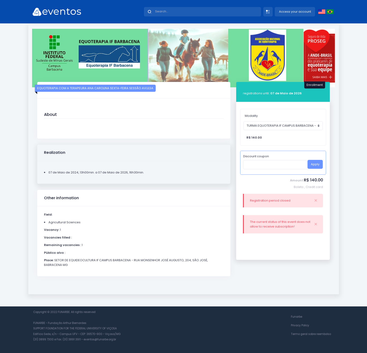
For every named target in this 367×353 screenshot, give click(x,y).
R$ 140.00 (313, 180)
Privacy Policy (300, 325)
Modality (251, 116)
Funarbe (296, 317)
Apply (315, 164)
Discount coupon (256, 156)
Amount (296, 180)
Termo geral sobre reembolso (311, 334)
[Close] (316, 200)
